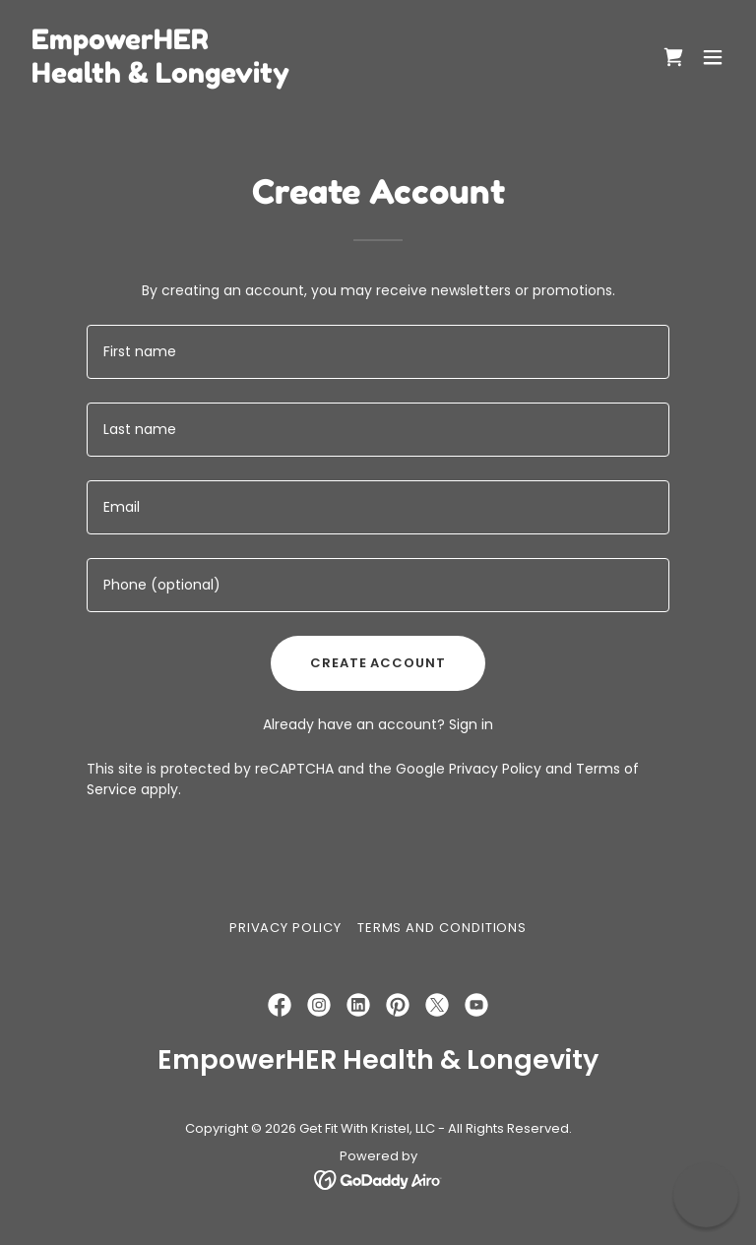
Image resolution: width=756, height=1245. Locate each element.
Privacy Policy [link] (495, 768)
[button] (712, 57)
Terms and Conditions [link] (442, 927)
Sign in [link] (471, 724)
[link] (160, 78)
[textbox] (378, 352)
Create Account (378, 663)
